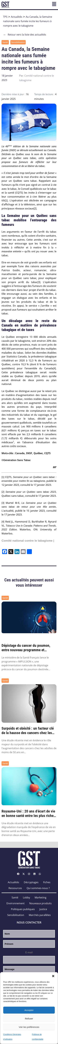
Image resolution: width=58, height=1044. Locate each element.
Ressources (15, 888)
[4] (54, 368)
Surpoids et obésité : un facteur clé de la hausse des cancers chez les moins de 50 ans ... (28, 730)
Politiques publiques (23, 909)
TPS (5, 16)
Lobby (26, 897)
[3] (39, 282)
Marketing (40, 897)
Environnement (15, 903)
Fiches (46, 882)
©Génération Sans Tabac (16, 460)
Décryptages (31, 882)
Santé (5, 42)
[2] (35, 208)
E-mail (29, 952)
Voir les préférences (29, 1027)
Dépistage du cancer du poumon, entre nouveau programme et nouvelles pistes (26, 647)
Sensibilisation (18, 42)
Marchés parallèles (40, 915)
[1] (6, 200)
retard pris (50, 391)
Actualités (16, 16)
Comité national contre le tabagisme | (28, 540)
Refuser (29, 1018)
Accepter (29, 1010)
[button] (53, 976)
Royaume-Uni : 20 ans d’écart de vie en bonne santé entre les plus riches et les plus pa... (28, 813)
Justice (43, 909)
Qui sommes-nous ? (38, 888)
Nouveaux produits (40, 903)
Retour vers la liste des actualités (24, 34)
